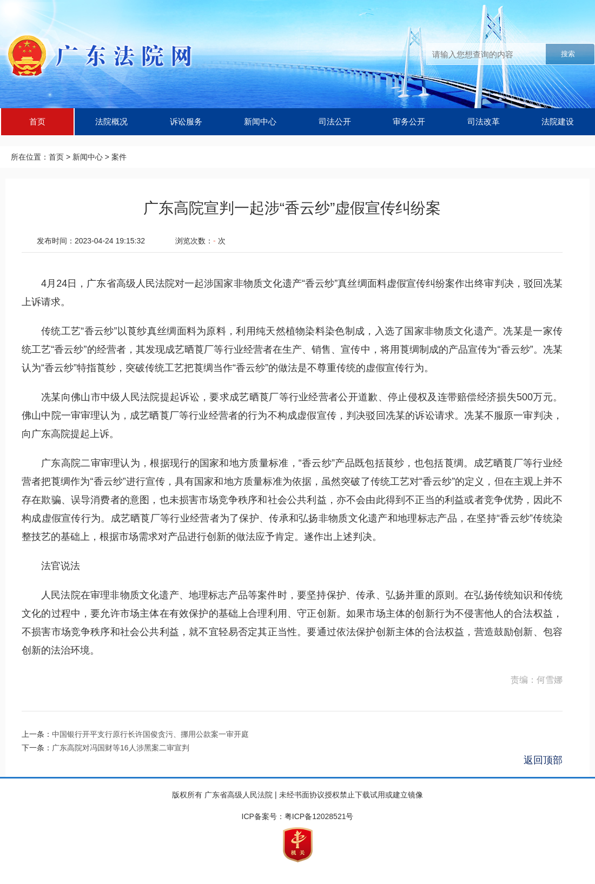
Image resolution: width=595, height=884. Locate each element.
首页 (37, 121)
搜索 (568, 54)
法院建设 (557, 121)
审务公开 (409, 121)
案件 (119, 157)
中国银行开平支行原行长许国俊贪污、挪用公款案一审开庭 (150, 734)
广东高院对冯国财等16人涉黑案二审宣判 (120, 747)
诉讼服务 (186, 121)
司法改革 (483, 121)
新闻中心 (260, 121)
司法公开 (335, 121)
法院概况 (111, 121)
